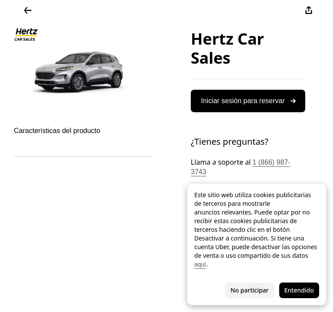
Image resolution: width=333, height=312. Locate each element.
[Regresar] (27, 10)
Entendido (299, 290)
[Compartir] (308, 10)
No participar (249, 290)
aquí (200, 264)
